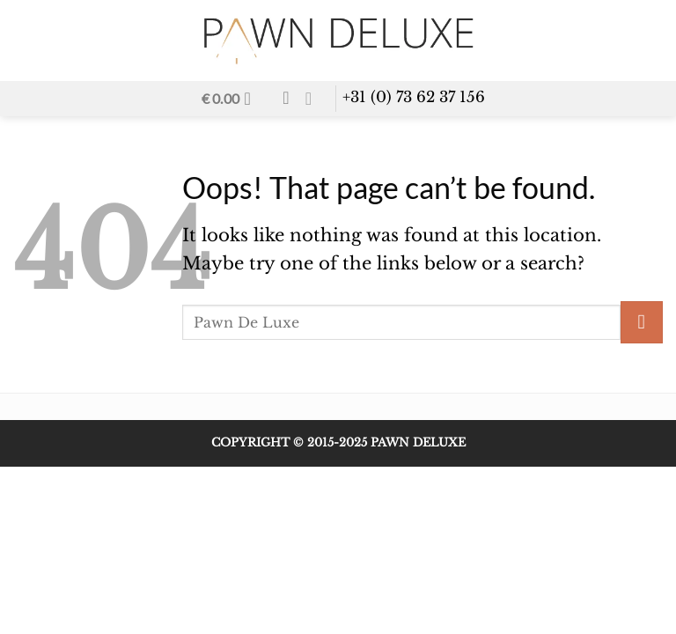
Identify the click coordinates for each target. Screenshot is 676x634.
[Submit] (642, 322)
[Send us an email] (314, 98)
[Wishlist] (285, 97)
